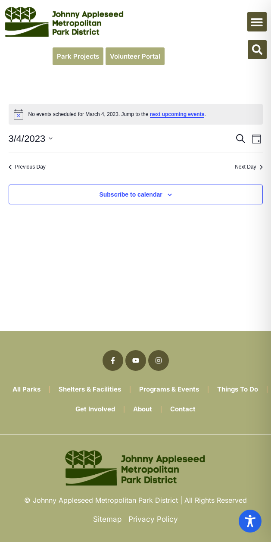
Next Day (248, 167)
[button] (257, 21)
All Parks (26, 389)
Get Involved (95, 409)
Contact (183, 409)
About (142, 409)
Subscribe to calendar (130, 194)
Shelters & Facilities (90, 389)
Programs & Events (169, 389)
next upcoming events (177, 114)
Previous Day (27, 167)
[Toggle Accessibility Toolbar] (250, 521)
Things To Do (237, 389)
